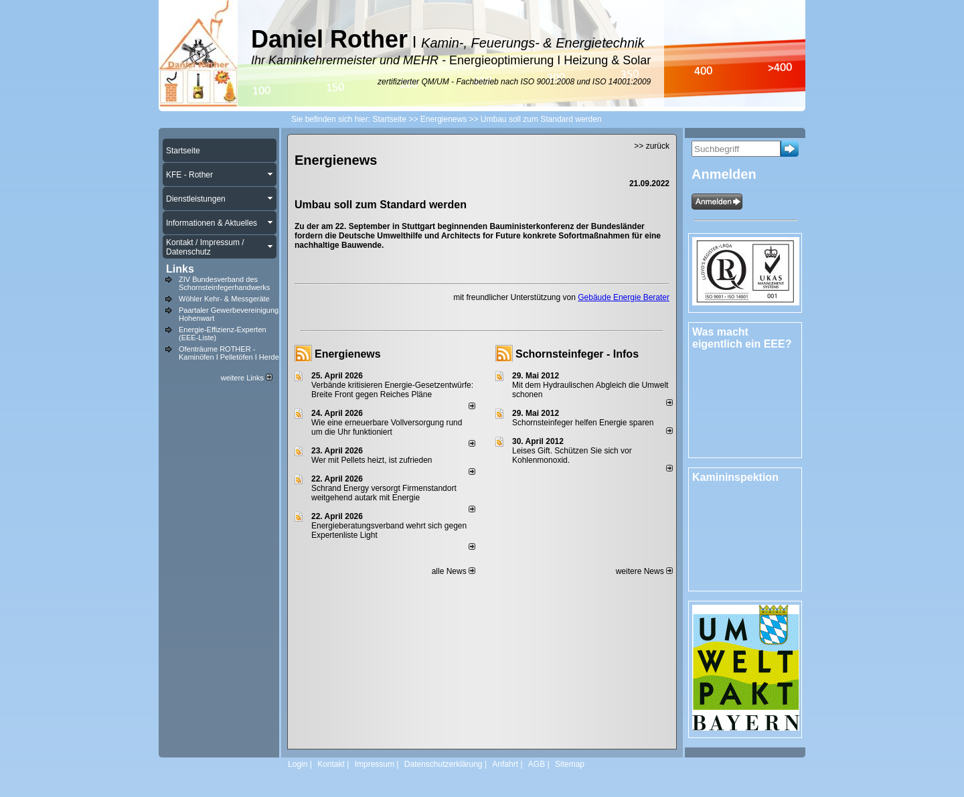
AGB (536, 764)
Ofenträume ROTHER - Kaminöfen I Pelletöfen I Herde (229, 353)
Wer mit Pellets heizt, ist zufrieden (371, 460)
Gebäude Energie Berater (623, 297)
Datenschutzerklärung (443, 764)
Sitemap (569, 764)
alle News (453, 571)
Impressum (374, 764)
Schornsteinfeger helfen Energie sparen (582, 422)
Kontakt (331, 764)
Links (180, 269)
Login (297, 764)
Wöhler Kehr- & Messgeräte (224, 299)
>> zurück (651, 146)
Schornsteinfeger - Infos (577, 354)
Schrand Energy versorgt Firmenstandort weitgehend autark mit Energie (384, 493)
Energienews (348, 354)
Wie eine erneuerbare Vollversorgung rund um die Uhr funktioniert (386, 427)
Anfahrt (505, 764)
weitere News (644, 571)
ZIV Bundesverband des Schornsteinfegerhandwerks (224, 283)
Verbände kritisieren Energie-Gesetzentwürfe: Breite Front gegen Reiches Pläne (392, 389)
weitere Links (246, 378)
